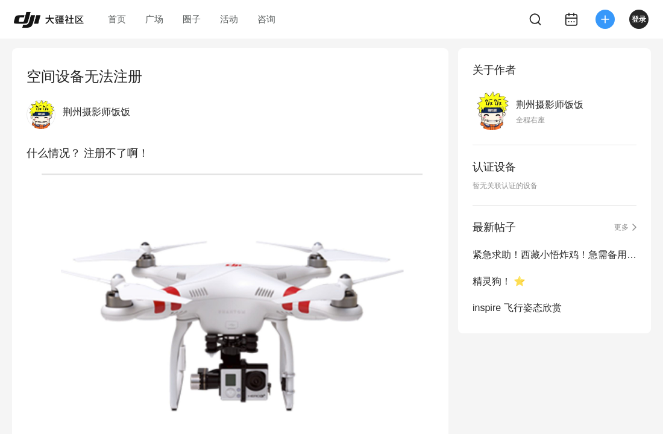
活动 (229, 19)
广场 (154, 19)
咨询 (266, 19)
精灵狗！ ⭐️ (499, 281)
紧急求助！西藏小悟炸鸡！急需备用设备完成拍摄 (554, 255)
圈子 (192, 19)
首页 (117, 19)
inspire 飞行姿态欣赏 (517, 308)
